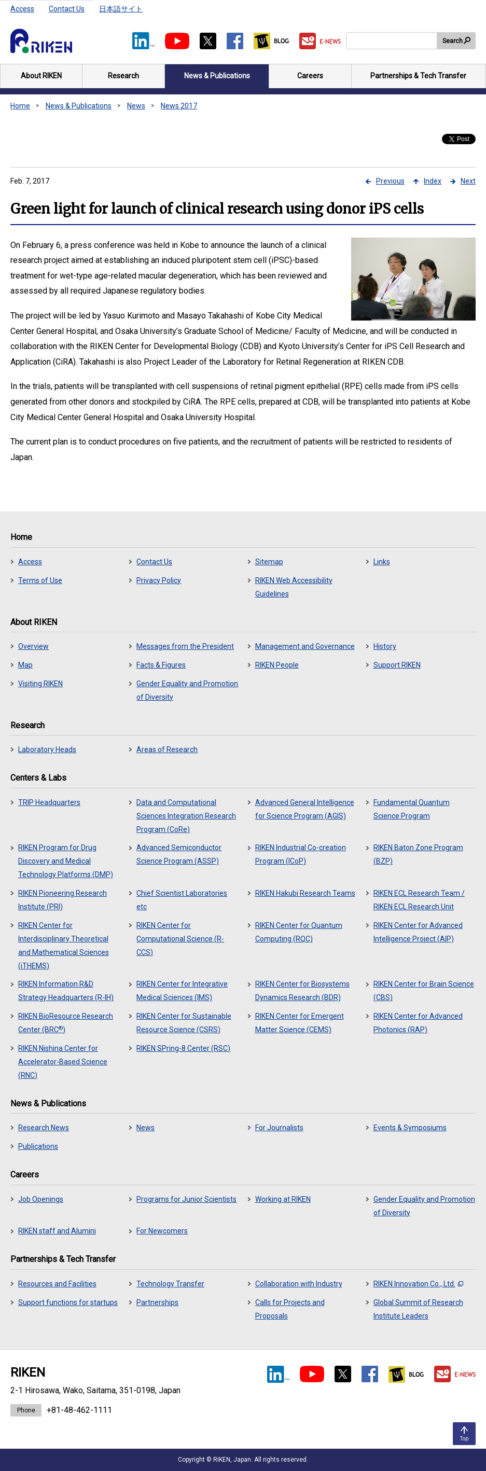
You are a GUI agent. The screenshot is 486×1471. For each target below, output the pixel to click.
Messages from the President (185, 646)
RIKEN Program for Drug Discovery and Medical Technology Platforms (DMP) (65, 861)
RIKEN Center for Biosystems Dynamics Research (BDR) (302, 991)
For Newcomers (162, 1231)
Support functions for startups (68, 1302)
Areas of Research (167, 749)
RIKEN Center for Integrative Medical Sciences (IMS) (182, 991)
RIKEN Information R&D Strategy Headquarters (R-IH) (66, 991)
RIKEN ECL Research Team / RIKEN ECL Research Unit (419, 900)
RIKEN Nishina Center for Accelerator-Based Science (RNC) (62, 1061)
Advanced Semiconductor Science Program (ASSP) (178, 854)
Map (25, 665)
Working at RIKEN (283, 1199)
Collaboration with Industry (298, 1284)
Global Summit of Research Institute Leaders (418, 1309)
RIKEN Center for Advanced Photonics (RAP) (418, 1023)
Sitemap (269, 562)
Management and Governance (305, 646)
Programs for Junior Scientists (186, 1199)
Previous (390, 181)
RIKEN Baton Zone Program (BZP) (418, 854)
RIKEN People (277, 665)
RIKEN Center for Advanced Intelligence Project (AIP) (418, 932)
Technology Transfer (170, 1284)
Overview (33, 646)
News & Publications (79, 106)
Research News (43, 1127)
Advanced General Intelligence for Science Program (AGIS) (304, 809)
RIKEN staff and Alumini (57, 1231)
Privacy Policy (158, 580)
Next (468, 181)
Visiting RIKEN (40, 683)
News (136, 106)
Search (452, 41)
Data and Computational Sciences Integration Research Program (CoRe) (186, 816)
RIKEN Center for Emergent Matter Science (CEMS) (299, 1023)
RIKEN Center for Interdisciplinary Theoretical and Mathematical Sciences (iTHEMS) (63, 945)
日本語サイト (121, 9)
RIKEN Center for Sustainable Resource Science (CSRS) (183, 1023)
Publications (38, 1146)
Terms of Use (40, 580)
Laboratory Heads (47, 749)
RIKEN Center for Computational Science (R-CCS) (180, 938)
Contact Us (67, 9)
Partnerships (157, 1302)
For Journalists (279, 1127)
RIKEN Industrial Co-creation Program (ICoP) (300, 854)
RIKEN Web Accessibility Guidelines (293, 587)
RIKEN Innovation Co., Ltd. (418, 1284)
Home (20, 106)
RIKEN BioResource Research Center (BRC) (65, 1023)
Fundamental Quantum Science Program (411, 809)
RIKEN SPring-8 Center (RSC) (183, 1048)
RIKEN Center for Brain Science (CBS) (423, 991)
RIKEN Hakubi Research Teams (305, 893)
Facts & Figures (161, 665)
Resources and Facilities (57, 1284)
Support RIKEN (397, 665)
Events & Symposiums (410, 1127)
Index (432, 181)
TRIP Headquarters (49, 802)
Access (22, 9)
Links (381, 562)
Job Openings (40, 1199)
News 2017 (179, 106)
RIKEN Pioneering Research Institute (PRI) (62, 900)
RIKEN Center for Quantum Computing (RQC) (298, 932)
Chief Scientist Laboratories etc (181, 900)
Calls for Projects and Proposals (290, 1309)
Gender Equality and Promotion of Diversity (187, 690)
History (384, 646)
